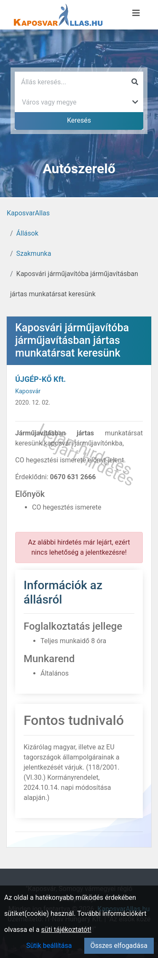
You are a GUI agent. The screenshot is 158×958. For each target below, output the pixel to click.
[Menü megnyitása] (136, 13)
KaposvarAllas (28, 213)
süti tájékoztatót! (66, 930)
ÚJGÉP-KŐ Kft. (40, 379)
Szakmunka (33, 254)
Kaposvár (27, 391)
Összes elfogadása (119, 946)
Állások (27, 233)
